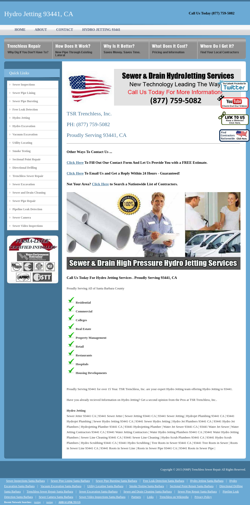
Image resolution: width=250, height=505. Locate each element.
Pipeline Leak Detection (27, 209)
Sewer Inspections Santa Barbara (25, 481)
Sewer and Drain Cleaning (28, 192)
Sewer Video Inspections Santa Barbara (102, 497)
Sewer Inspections (23, 84)
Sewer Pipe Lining (23, 93)
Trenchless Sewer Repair (27, 176)
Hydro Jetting (21, 118)
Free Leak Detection (25, 109)
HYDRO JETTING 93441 (101, 30)
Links (150, 497)
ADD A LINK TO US (69, 502)
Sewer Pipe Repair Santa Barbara (197, 491)
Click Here (75, 163)
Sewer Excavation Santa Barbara (98, 491)
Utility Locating (22, 142)
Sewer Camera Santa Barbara (56, 497)
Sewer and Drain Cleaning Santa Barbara (148, 491)
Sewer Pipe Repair (24, 201)
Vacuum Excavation (25, 134)
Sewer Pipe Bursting (25, 101)
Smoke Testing (21, 151)
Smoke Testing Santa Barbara (146, 486)
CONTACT (64, 30)
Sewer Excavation (23, 184)
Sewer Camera (21, 217)
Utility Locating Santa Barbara (105, 486)
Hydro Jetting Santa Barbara (206, 481)
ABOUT (41, 30)
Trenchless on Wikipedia (174, 497)
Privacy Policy (203, 497)
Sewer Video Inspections (27, 226)
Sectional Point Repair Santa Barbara (192, 486)
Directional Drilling (24, 167)
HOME (20, 30)
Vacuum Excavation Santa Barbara (61, 486)
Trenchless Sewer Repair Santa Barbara (50, 491)
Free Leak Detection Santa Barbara (163, 481)
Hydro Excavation (23, 126)
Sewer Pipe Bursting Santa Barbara (116, 481)
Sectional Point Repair (26, 159)
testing (37, 502)
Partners (136, 497)
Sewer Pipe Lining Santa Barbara (70, 481)
